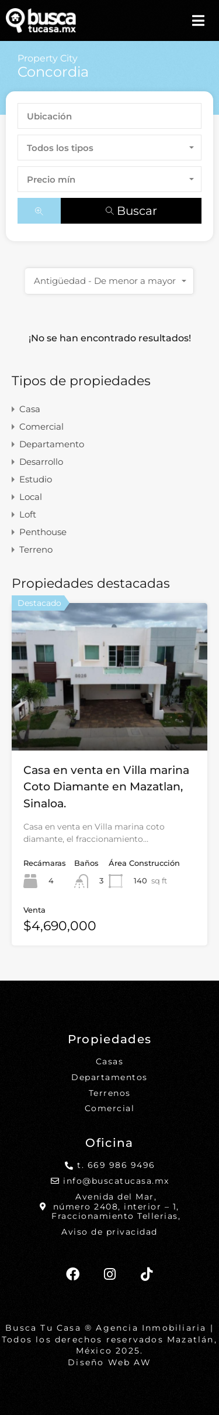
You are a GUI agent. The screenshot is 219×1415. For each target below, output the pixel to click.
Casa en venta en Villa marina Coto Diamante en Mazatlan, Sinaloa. (106, 786)
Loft (27, 515)
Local (30, 497)
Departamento (51, 445)
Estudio (35, 480)
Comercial (41, 427)
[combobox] (109, 147)
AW (142, 1362)
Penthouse (43, 532)
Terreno (36, 550)
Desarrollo (41, 462)
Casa (29, 409)
